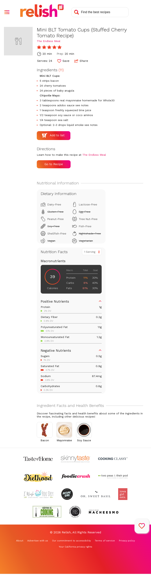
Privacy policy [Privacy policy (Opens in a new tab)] (127, 540)
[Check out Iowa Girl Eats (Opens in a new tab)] (122, 494)
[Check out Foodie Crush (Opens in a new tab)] (75, 476)
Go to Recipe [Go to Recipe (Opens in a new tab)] (53, 164)
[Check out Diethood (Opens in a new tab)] (38, 476)
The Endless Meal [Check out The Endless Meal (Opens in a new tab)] (48, 41)
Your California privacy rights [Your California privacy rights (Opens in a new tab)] (75, 546)
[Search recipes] (100, 12)
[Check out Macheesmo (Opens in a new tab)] (103, 512)
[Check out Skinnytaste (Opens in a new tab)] (75, 459)
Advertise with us (37, 540)
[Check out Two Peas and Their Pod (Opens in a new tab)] (113, 476)
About (19, 540)
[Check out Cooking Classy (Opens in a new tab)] (113, 459)
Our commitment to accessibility (71, 540)
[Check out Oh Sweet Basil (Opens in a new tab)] (95, 494)
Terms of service (105, 540)
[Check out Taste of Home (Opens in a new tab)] (38, 459)
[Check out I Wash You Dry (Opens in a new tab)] (38, 494)
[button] (7, 12)
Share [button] (81, 61)
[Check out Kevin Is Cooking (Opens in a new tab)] (47, 512)
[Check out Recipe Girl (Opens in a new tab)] (67, 494)
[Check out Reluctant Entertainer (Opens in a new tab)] (75, 512)
